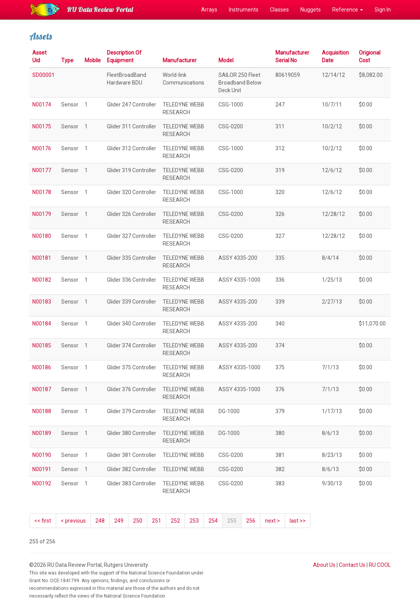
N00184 (41, 323)
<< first (42, 521)
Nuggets (310, 10)
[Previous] (73, 520)
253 (194, 521)
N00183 (41, 302)
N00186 (41, 367)
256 (250, 521)
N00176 (41, 148)
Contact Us (352, 565)
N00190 (41, 455)
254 (213, 521)
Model (225, 60)
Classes (279, 10)
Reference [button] (347, 10)
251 (156, 521)
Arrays (209, 10)
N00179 (41, 214)
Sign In (383, 10)
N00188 (41, 411)
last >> (298, 521)
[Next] (272, 520)
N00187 (41, 389)
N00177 (41, 170)
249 (118, 521)
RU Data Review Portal (100, 9)
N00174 (41, 104)
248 (100, 521)
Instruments (243, 10)
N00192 (41, 483)
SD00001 (43, 75)
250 (137, 521)
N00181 (41, 258)
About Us (324, 565)
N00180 (41, 236)
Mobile (93, 60)
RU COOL (380, 565)
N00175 (41, 126)
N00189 (41, 433)
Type (67, 60)
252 (175, 521)
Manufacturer (180, 60)
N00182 (41, 280)
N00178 (41, 192)
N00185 (41, 345)
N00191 (41, 469)
